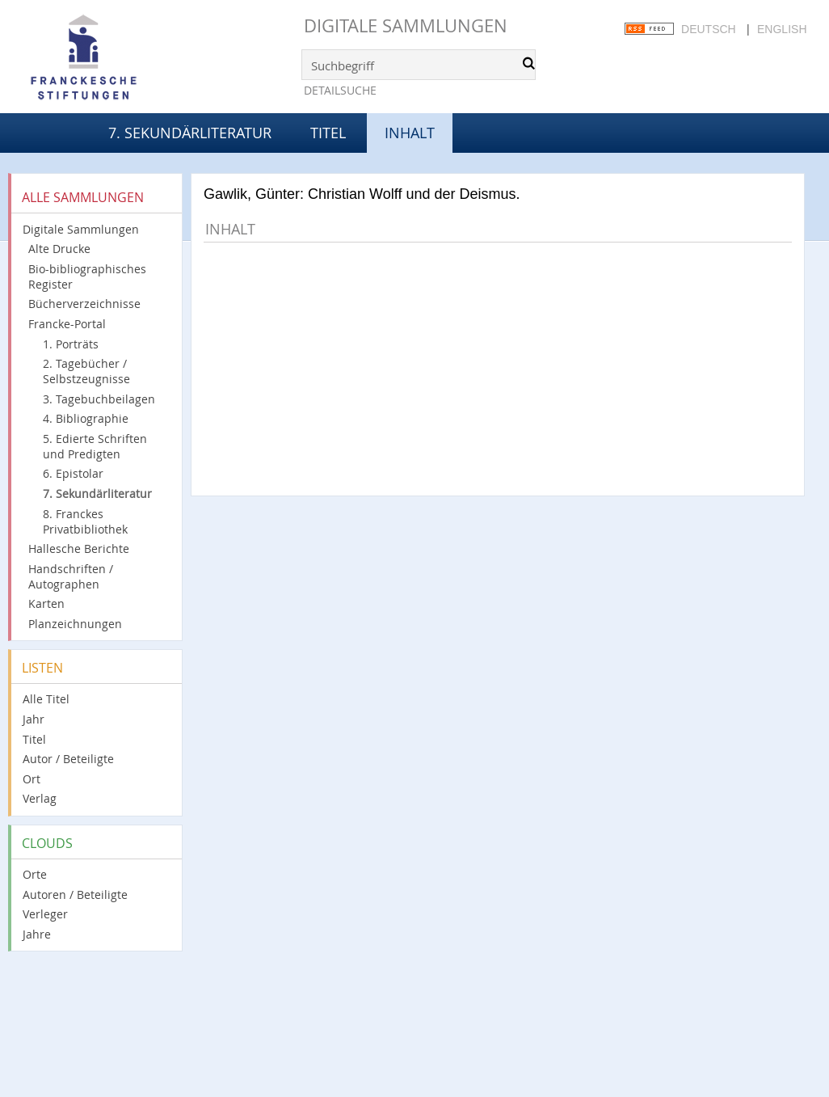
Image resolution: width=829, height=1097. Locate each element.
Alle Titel (46, 699)
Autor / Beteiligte (68, 758)
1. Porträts (71, 344)
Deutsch (708, 29)
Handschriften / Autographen (70, 576)
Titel (328, 132)
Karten (46, 603)
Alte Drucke (59, 248)
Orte (35, 874)
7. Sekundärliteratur (189, 132)
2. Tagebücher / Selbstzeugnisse (86, 371)
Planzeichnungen (75, 623)
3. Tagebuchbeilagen (99, 399)
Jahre (37, 934)
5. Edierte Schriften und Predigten (95, 446)
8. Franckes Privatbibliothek (85, 521)
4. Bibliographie (85, 418)
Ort (31, 779)
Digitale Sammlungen (405, 25)
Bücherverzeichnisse (84, 303)
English (781, 29)
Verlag (40, 798)
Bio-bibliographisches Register (87, 276)
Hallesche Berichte (78, 548)
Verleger (45, 914)
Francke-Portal (67, 323)
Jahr (33, 719)
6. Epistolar (73, 473)
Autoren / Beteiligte (75, 894)
